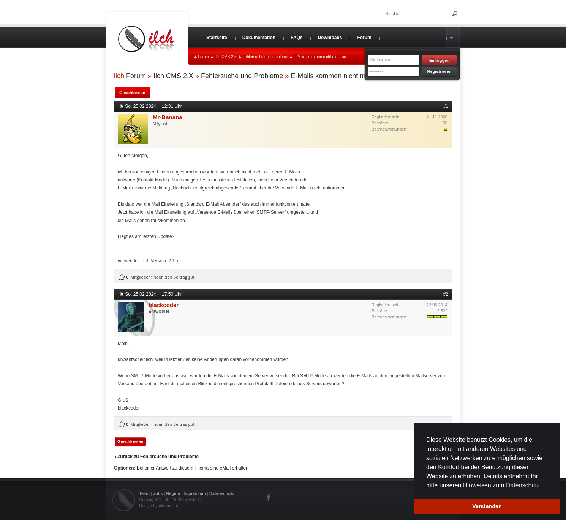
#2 (445, 294)
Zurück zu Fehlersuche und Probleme (158, 456)
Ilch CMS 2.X (226, 57)
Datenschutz (221, 493)
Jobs (158, 493)
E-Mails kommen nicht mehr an (320, 57)
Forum (203, 57)
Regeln (173, 493)
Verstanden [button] (487, 506)
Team (144, 493)
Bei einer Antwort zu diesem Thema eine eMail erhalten (192, 468)
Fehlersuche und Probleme (265, 57)
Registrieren (439, 71)
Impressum (194, 493)
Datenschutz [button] (523, 485)
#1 (445, 106)
